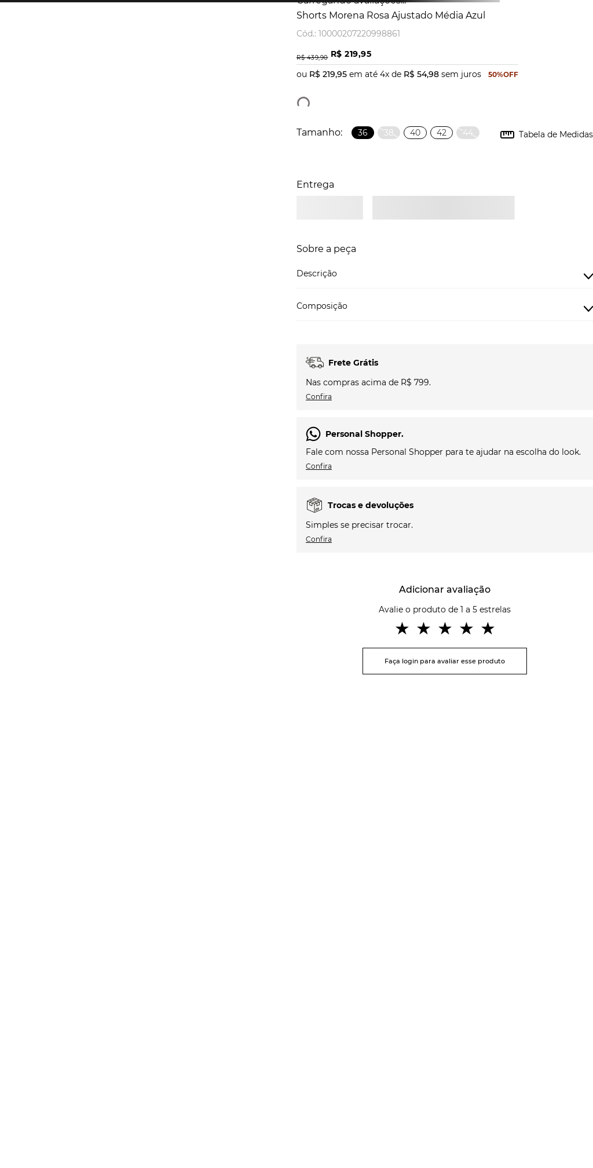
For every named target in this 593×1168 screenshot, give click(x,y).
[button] (363, 132)
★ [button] (402, 628)
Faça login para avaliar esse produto (445, 661)
